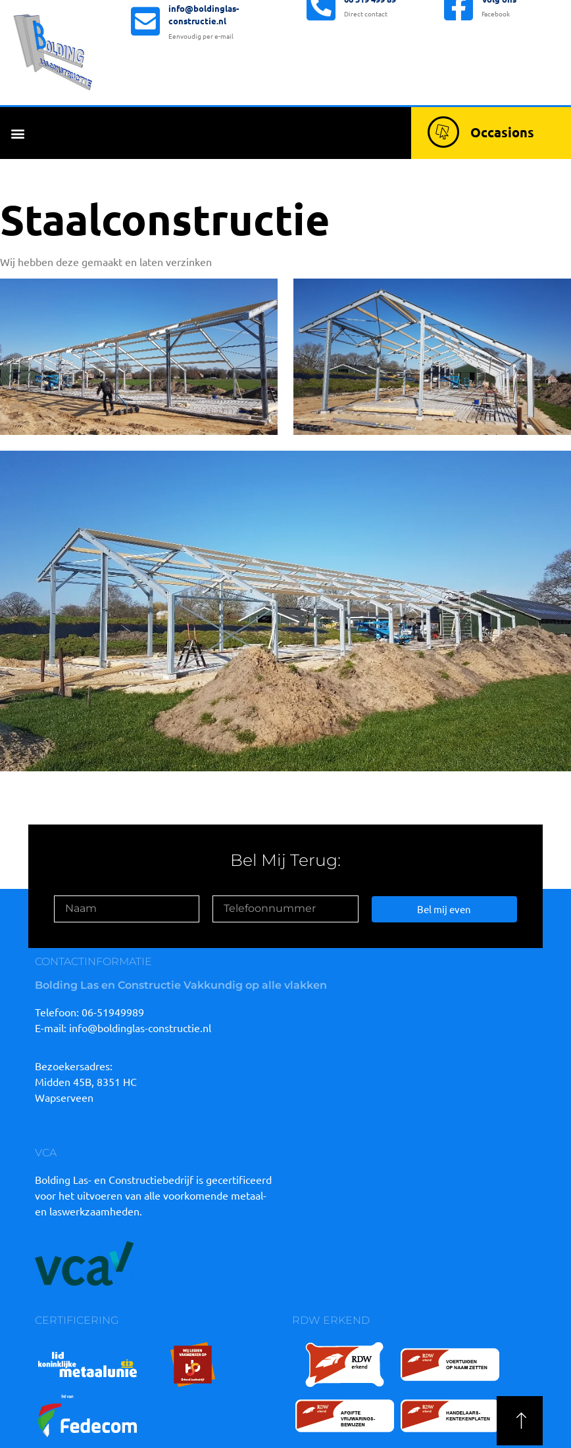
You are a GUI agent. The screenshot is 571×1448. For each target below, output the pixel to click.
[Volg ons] (458, 56)
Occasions (502, 132)
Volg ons (499, 49)
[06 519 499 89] (321, 56)
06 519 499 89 (370, 49)
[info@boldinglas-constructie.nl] (145, 59)
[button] (17, 133)
